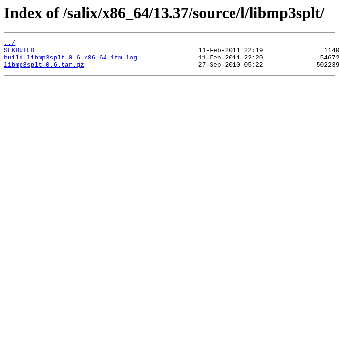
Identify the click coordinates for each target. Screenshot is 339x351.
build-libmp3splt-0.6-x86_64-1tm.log (70, 61)
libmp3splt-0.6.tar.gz (44, 70)
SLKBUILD (19, 52)
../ (9, 43)
